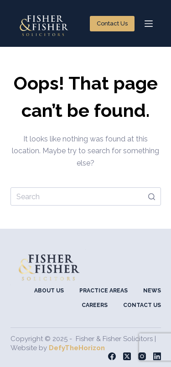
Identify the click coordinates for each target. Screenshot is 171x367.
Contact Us (112, 23)
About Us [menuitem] (49, 290)
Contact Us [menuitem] (142, 305)
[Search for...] (85, 196)
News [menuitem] (152, 290)
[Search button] (152, 196)
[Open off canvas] (149, 24)
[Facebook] (112, 356)
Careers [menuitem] (95, 305)
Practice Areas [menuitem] (103, 290)
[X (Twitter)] (127, 356)
